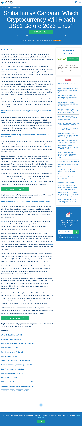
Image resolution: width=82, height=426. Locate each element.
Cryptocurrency (16, 7)
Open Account (73, 59)
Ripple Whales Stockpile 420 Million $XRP (67, 165)
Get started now (41, 32)
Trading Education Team (28, 40)
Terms (68, 237)
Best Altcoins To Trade (9, 377)
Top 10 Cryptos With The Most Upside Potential (17, 386)
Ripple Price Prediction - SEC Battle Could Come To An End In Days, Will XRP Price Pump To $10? (67, 135)
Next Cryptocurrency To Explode (12, 352)
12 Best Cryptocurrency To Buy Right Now (15, 360)
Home (2, 7)
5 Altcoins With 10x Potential (65, 182)
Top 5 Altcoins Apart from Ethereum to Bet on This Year (68, 177)
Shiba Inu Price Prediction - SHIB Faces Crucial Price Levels (66, 84)
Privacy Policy (75, 237)
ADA (12, 390)
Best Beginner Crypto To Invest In (12, 373)
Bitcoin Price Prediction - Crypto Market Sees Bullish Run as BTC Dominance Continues (66, 201)
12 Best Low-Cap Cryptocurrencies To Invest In (17, 382)
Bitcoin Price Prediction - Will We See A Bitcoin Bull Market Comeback (68, 123)
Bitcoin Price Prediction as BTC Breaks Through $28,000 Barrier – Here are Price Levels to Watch (67, 187)
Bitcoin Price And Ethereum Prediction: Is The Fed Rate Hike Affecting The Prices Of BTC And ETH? (66, 155)
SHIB (27, 390)
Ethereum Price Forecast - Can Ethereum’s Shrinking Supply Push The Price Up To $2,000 (67, 97)
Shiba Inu (18, 141)
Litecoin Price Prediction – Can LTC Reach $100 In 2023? (67, 129)
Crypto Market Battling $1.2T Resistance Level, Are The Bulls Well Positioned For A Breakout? (67, 118)
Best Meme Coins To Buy (9, 348)
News (8, 7)
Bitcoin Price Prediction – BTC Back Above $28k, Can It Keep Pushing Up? (67, 90)
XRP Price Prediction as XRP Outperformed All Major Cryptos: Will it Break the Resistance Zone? (68, 111)
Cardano (4, 221)
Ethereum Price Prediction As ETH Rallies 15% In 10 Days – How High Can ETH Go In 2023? (67, 147)
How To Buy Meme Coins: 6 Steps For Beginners (18, 343)
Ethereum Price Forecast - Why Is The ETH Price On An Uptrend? (67, 141)
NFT (15, 69)
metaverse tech (6, 69)
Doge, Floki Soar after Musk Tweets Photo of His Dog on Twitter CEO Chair (67, 171)
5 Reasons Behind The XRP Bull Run (68, 161)
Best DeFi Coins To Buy (9, 356)
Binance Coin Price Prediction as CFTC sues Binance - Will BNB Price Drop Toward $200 (67, 104)
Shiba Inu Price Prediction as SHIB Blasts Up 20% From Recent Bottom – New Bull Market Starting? (68, 194)
